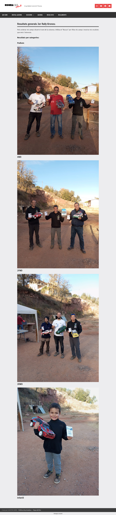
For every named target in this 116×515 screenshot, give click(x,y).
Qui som (4, 15)
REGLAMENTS (62, 15)
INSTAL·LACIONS (17, 15)
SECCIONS (30, 15)
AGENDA (40, 15)
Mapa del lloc (37, 510)
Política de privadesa (25, 510)
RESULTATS (50, 15)
